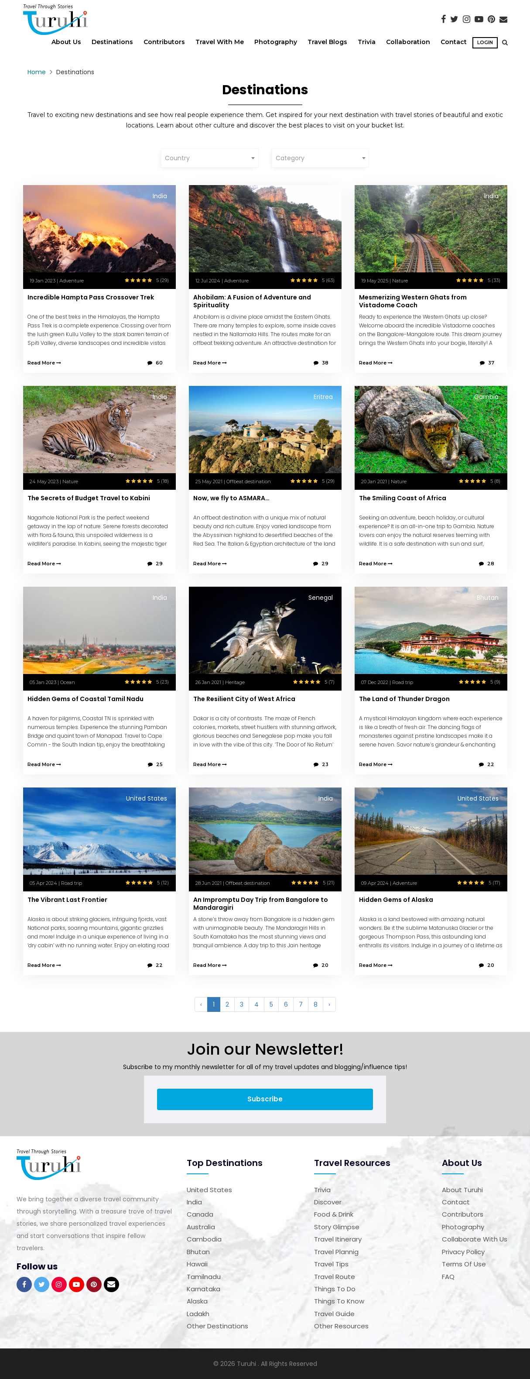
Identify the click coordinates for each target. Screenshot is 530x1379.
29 (155, 564)
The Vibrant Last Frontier (67, 899)
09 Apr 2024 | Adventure (389, 883)
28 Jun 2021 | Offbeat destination (232, 883)
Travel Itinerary (338, 1239)
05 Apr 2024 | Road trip (56, 883)
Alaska (197, 1301)
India (194, 1202)
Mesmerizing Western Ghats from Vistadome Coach (413, 301)
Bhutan (198, 1251)
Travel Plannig (336, 1251)
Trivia (367, 42)
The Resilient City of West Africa (244, 699)
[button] (503, 42)
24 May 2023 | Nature (54, 481)
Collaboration (408, 42)
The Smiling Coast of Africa (402, 498)
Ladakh (198, 1313)
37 (487, 363)
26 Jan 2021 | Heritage (220, 682)
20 (320, 965)
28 (486, 564)
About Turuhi (462, 1189)
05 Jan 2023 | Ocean (52, 682)
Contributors (164, 42)
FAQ (448, 1276)
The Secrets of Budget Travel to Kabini (88, 498)
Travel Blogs (327, 42)
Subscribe (265, 1099)
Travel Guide (334, 1313)
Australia (201, 1226)
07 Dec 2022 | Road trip (387, 682)
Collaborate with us (474, 1239)
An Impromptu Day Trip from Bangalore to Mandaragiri (260, 903)
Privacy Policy (463, 1251)
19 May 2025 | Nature (384, 281)
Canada (200, 1214)
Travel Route (334, 1276)
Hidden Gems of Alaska (396, 899)
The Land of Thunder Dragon (404, 699)
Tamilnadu (204, 1276)
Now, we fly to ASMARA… (231, 498)
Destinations (112, 42)
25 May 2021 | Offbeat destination (233, 481)
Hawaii (197, 1264)
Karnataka (203, 1288)
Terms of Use (464, 1264)
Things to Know (339, 1301)
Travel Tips (331, 1264)
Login (485, 42)
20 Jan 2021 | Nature (384, 481)
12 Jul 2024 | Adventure (222, 281)
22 (486, 764)
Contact (454, 42)
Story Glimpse (336, 1226)
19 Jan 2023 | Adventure (57, 281)
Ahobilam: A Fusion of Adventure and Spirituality (252, 301)
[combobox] (209, 158)
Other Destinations (217, 1326)
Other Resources (341, 1326)
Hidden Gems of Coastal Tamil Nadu (85, 699)
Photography (275, 42)
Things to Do (335, 1288)
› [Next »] (329, 1004)
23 (321, 764)
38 (321, 363)
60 (155, 363)
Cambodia (204, 1239)
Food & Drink (333, 1214)
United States (209, 1189)
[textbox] (209, 158)
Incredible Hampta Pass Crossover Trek (90, 297)
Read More (44, 363)
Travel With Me (219, 42)
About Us (66, 42)
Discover (328, 1202)
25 (155, 764)
